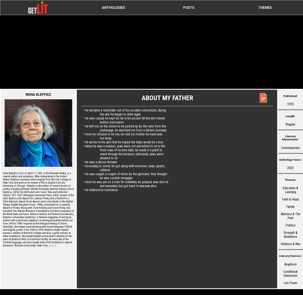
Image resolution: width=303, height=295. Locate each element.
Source (52, 245)
